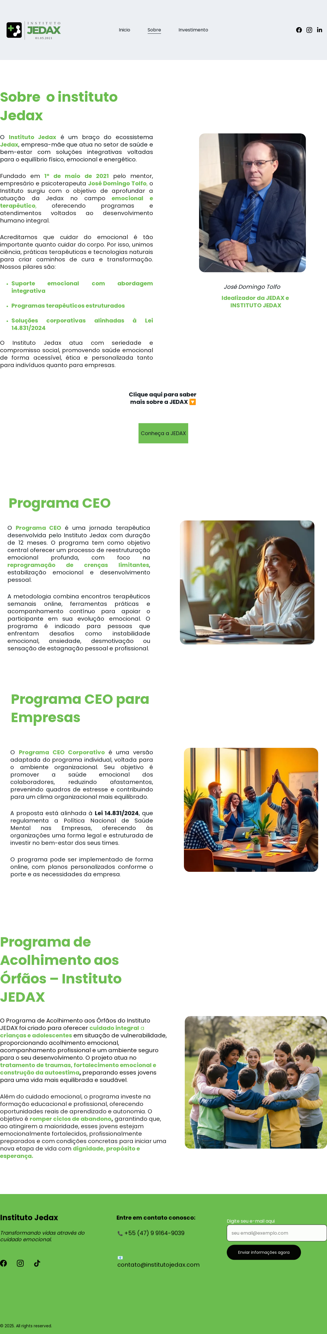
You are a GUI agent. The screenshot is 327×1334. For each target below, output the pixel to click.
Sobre (154, 30)
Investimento (193, 30)
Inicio (124, 30)
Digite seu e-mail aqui (251, 1226)
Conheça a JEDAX (163, 435)
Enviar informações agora (264, 1257)
